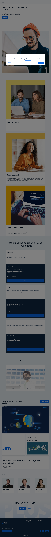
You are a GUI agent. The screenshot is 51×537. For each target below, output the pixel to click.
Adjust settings (10, 62)
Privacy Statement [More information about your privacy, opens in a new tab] (28, 60)
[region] (25, 59)
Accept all (41, 62)
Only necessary (35, 62)
